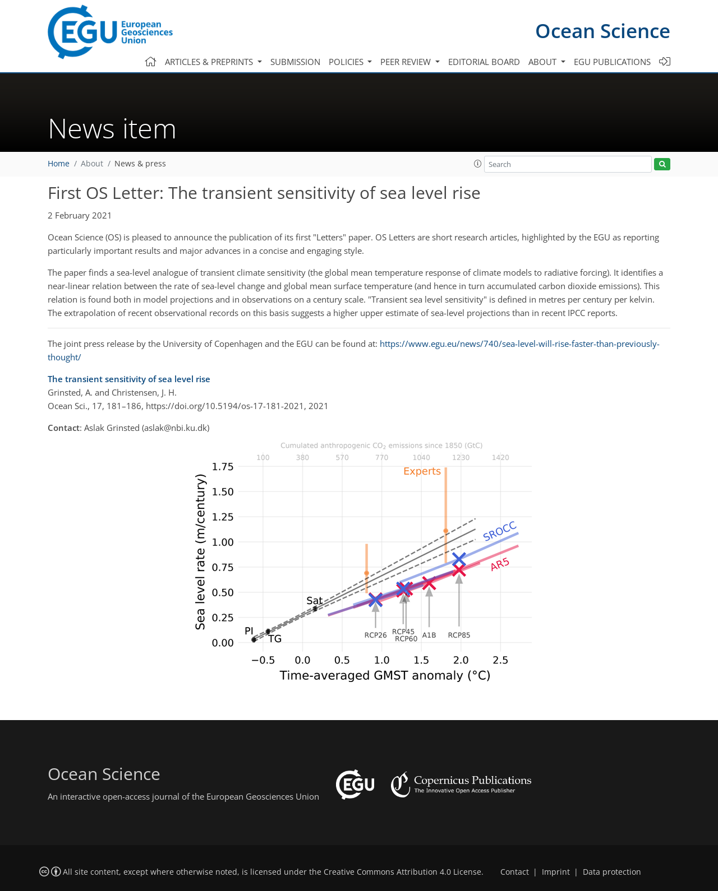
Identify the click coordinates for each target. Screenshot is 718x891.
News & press (140, 164)
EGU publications (612, 61)
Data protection (612, 872)
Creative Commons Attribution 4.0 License (402, 872)
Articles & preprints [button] (210, 61)
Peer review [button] (406, 61)
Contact (514, 872)
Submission (295, 61)
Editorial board (484, 61)
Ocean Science (602, 30)
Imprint (556, 872)
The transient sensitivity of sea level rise (129, 378)
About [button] (543, 61)
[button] (478, 164)
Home (59, 164)
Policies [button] (347, 61)
